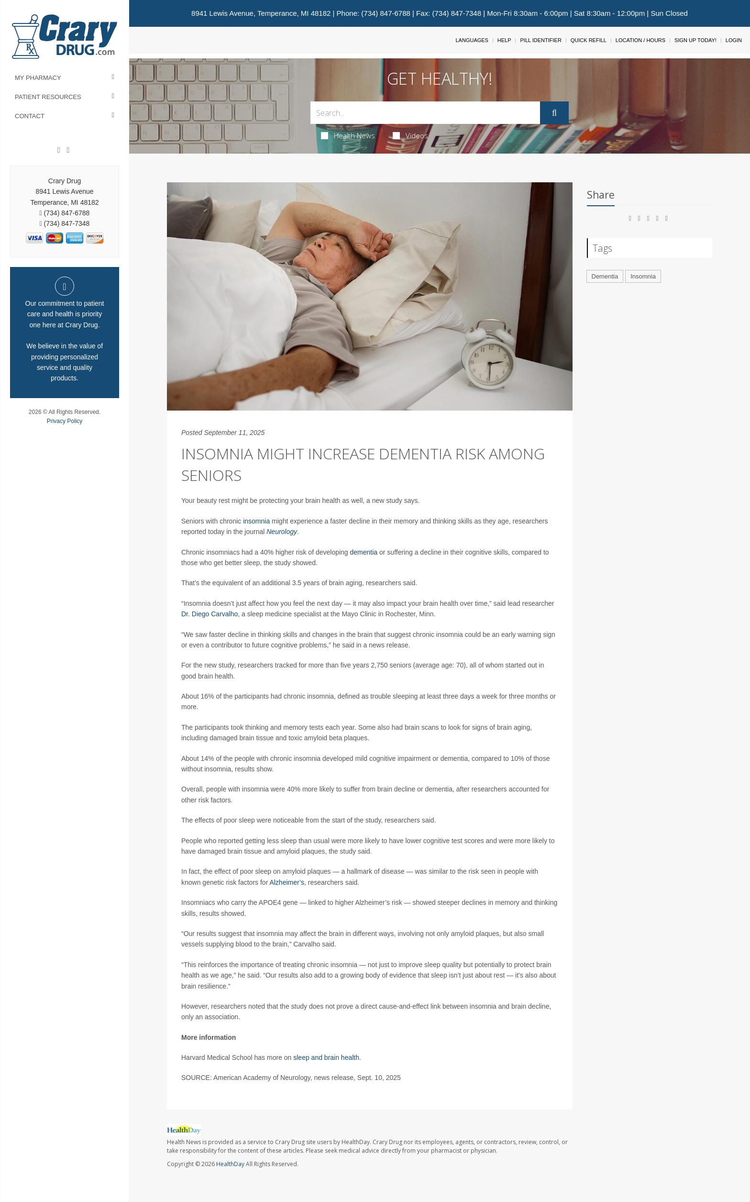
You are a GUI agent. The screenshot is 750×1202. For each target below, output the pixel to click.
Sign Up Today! (695, 40)
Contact (29, 116)
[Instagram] (67, 150)
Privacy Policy (65, 421)
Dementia (605, 276)
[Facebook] (58, 150)
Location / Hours (640, 40)
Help (504, 40)
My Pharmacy (38, 77)
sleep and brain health (326, 1057)
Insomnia (643, 276)
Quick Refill (589, 40)
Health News (348, 135)
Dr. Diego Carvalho (209, 614)
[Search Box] (425, 112)
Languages (471, 40)
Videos (410, 135)
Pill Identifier (540, 40)
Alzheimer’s (286, 882)
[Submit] (554, 112)
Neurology (281, 531)
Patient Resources (48, 96)
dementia (364, 552)
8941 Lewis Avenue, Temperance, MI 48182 (261, 13)
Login (734, 40)
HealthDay (230, 1164)
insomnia (256, 521)
